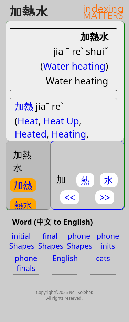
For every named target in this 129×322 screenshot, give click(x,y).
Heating (68, 134)
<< (69, 197)
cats (103, 258)
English (65, 258)
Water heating (74, 66)
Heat (28, 121)
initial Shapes (21, 241)
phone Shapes (79, 241)
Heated (31, 134)
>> (104, 197)
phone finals (26, 263)
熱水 (23, 205)
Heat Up (61, 121)
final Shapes (50, 241)
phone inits (108, 241)
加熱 (24, 106)
